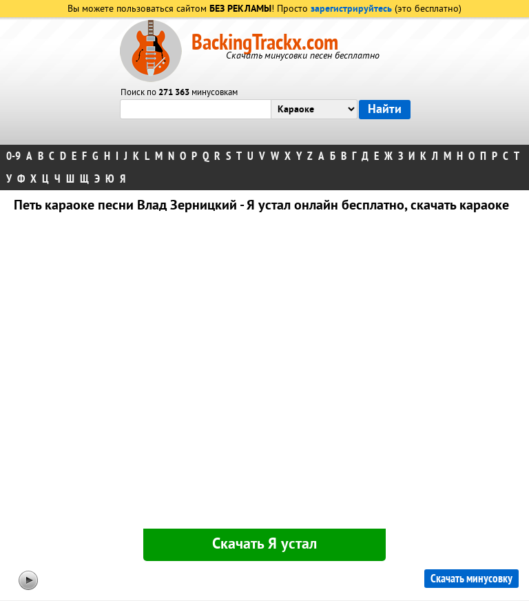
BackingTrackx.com (264, 42)
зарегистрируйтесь (351, 9)
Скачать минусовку (471, 578)
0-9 (13, 156)
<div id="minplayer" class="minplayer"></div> (264, 373)
